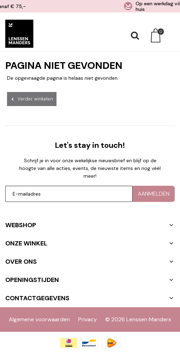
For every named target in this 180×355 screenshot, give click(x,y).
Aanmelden (153, 191)
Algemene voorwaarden (39, 317)
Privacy (87, 317)
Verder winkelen (35, 99)
